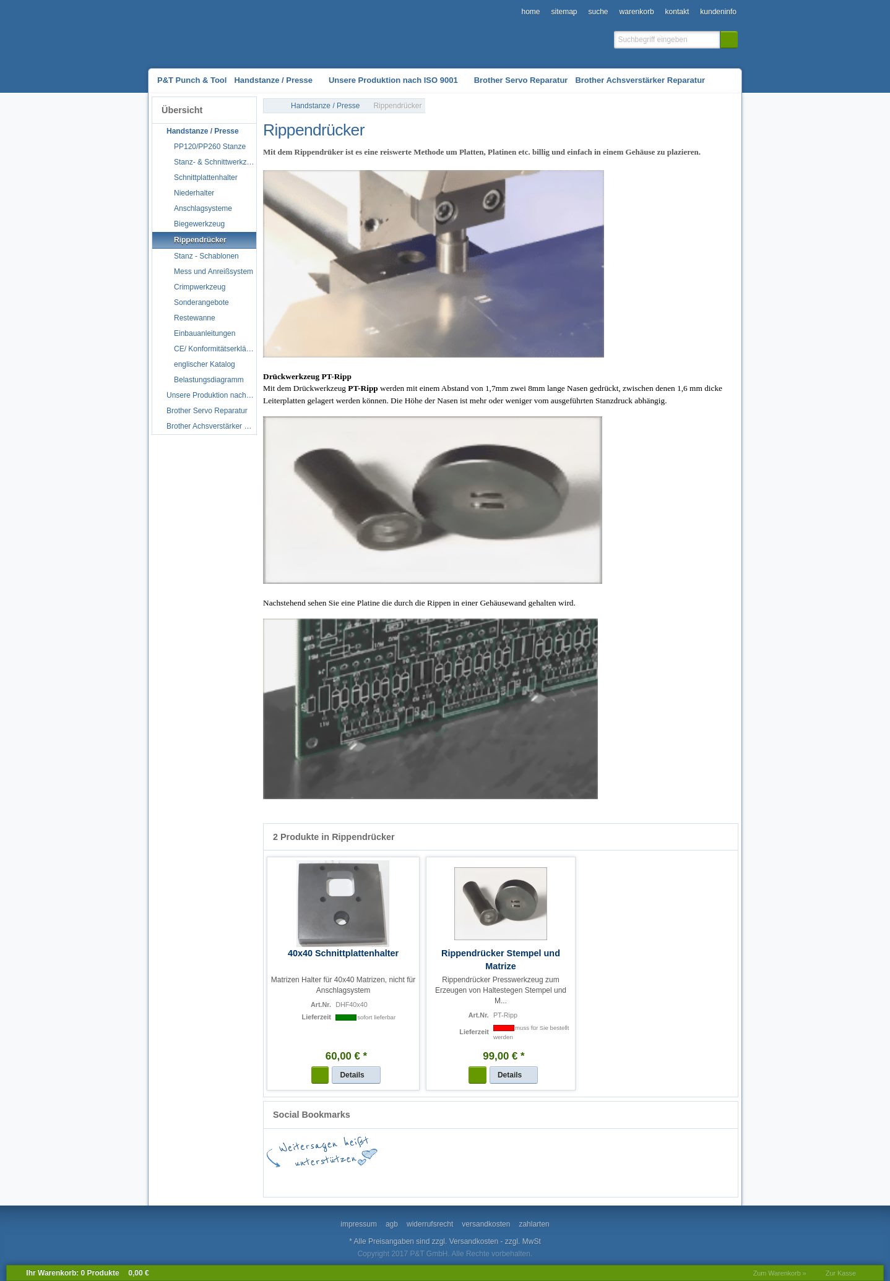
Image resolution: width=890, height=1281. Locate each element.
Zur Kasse (841, 1273)
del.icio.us (378, 1179)
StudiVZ (489, 1179)
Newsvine (675, 1179)
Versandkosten (473, 1241)
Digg (526, 1179)
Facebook (303, 1179)
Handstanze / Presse (325, 105)
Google (341, 1179)
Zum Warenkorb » (779, 1273)
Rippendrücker (397, 105)
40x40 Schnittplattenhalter (343, 953)
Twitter (415, 1179)
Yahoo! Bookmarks (563, 1179)
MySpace (638, 1179)
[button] (729, 39)
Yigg (712, 1179)
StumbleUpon (452, 1179)
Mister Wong (601, 1179)
